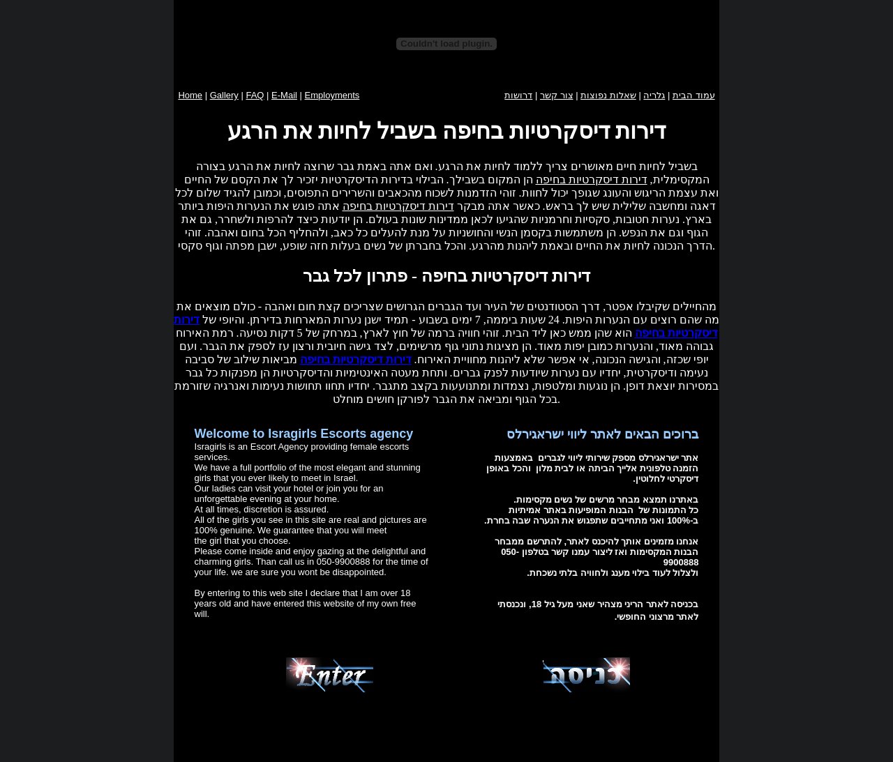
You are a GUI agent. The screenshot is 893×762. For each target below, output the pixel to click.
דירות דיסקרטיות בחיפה (591, 179)
